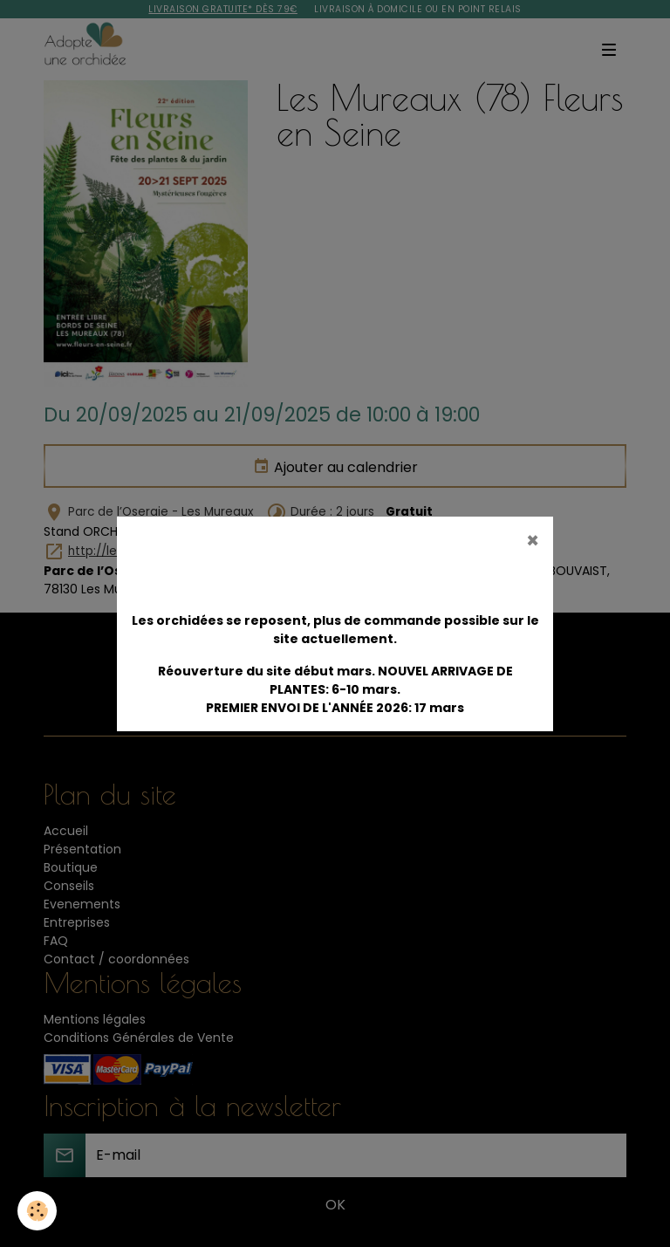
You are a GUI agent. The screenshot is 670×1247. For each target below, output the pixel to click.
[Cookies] (37, 1210)
